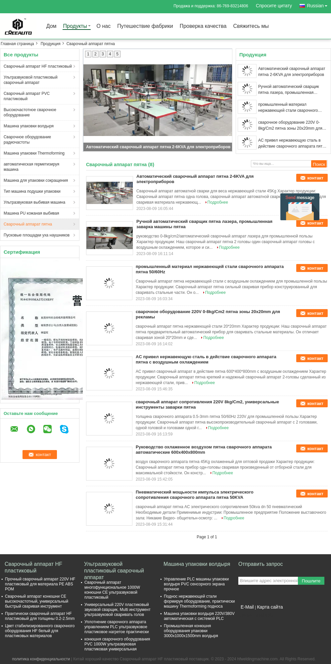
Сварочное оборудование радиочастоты (27, 140)
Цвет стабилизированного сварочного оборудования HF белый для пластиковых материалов (39, 631)
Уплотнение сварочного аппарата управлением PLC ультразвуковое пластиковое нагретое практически (116, 627)
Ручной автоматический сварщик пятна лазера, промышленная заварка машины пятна (288, 90)
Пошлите (311, 580)
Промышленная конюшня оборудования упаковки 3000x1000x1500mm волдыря (191, 631)
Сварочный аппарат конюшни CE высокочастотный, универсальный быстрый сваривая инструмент (36, 601)
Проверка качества (203, 26)
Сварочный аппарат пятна (28, 224)
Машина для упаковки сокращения (36, 180)
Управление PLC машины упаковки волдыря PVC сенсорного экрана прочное (196, 584)
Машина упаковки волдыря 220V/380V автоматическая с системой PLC (199, 616)
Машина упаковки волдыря (29, 126)
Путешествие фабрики (145, 26)
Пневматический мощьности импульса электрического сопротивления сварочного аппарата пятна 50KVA (195, 495)
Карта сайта (270, 607)
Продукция (51, 43)
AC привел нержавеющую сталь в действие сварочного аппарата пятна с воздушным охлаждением (292, 143)
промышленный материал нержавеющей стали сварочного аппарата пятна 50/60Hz (288, 107)
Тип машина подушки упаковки (32, 191)
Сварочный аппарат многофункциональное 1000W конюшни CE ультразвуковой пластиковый (112, 590)
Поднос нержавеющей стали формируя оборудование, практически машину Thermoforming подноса (199, 601)
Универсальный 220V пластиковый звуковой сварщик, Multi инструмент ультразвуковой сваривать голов (117, 609)
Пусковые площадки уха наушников (37, 235)
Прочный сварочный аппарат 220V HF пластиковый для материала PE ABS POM (40, 584)
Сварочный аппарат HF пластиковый (38, 66)
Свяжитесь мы (251, 26)
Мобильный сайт (255, 615)
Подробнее (218, 202)
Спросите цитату (274, 5)
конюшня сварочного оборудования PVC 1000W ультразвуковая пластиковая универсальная (117, 644)
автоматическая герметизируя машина (31, 167)
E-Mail (247, 607)
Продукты (75, 26)
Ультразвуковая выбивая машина (34, 202)
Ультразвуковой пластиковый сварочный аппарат (31, 80)
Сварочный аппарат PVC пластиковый (27, 96)
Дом (51, 26)
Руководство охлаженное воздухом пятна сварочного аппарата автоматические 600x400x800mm (204, 449)
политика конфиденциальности (41, 659)
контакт (315, 177)
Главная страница (17, 43)
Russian (319, 4)
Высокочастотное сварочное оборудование (30, 112)
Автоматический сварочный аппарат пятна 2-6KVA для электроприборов (158, 147)
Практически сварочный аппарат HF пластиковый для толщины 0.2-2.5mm (40, 616)
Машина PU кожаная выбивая (31, 213)
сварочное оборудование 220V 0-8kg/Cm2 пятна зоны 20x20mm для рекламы (290, 125)
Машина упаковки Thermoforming (34, 153)
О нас (104, 26)
